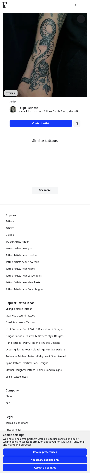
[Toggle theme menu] (75, 5)
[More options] (81, 19)
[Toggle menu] (83, 5)
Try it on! (10, 92)
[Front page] (4, 5)
